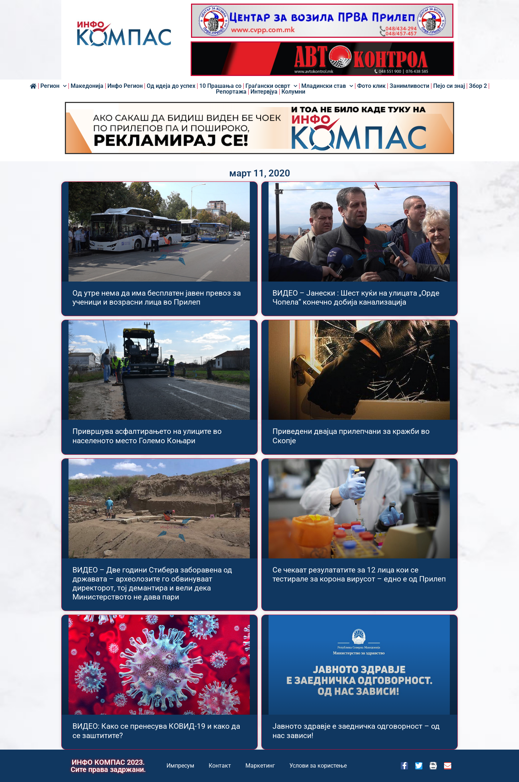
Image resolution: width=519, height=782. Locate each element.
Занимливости (409, 86)
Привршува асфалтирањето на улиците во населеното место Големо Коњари (147, 436)
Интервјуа (264, 92)
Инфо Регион (125, 86)
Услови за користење (318, 765)
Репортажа (231, 92)
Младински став (327, 86)
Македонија (87, 86)
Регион (53, 86)
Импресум (180, 765)
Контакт (220, 765)
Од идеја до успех (171, 86)
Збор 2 (478, 86)
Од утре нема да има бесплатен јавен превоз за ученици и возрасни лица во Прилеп (156, 297)
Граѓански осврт (271, 86)
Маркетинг (260, 765)
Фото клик (371, 86)
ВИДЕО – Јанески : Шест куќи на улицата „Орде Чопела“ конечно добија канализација (355, 297)
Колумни (293, 92)
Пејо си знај (449, 86)
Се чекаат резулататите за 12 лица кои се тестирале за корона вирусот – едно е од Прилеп (359, 574)
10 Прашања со (220, 86)
